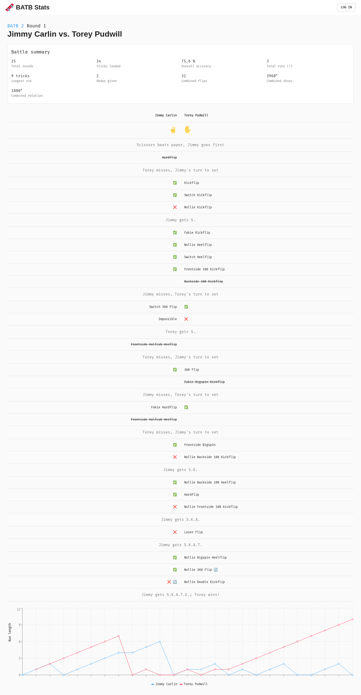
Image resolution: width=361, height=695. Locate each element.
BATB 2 (15, 26)
